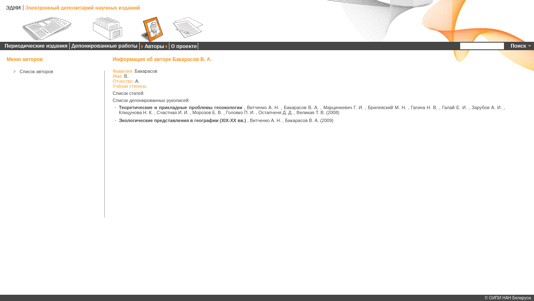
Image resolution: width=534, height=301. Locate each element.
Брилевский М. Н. (387, 107)
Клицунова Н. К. (136, 112)
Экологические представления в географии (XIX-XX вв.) (182, 120)
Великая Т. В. (311, 112)
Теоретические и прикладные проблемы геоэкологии (180, 107)
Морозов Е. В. (207, 112)
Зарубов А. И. (487, 107)
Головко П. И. (240, 112)
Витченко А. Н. (263, 107)
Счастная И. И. (173, 112)
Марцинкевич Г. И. (343, 107)
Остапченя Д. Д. (276, 112)
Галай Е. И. (454, 107)
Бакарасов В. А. (301, 107)
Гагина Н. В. (424, 107)
